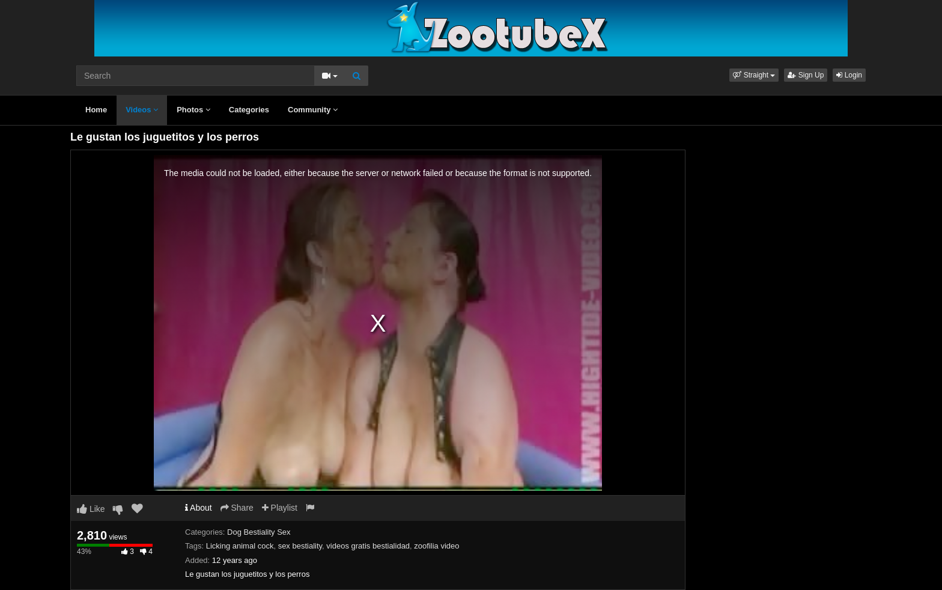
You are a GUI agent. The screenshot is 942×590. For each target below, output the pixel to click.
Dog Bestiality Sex (259, 532)
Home (96, 109)
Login (849, 75)
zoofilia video (436, 545)
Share (237, 507)
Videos (142, 109)
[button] (754, 75)
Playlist (279, 507)
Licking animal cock (240, 545)
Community (313, 109)
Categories (249, 109)
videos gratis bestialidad (368, 545)
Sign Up (806, 75)
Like (91, 509)
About (198, 507)
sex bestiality (300, 545)
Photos (193, 109)
